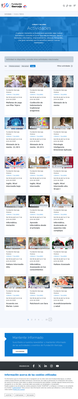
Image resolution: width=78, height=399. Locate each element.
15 (47, 319)
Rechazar (30, 395)
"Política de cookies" (19, 389)
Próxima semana (14, 66)
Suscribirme (20, 351)
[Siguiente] (50, 319)
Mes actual (25, 66)
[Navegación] (74, 5)
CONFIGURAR (16, 387)
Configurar (19, 395)
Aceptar (8, 395)
